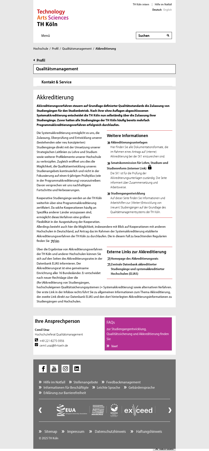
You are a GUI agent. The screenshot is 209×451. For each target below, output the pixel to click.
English (167, 9)
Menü (45, 35)
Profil (55, 48)
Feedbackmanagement (123, 382)
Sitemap (50, 431)
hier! (114, 346)
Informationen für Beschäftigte (66, 387)
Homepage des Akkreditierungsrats (134, 258)
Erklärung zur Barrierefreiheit (65, 392)
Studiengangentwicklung (128, 193)
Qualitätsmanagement (77, 48)
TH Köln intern (141, 4)
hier (56, 241)
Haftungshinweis (148, 431)
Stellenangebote (86, 382)
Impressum (75, 431)
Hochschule (40, 48)
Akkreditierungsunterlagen (129, 142)
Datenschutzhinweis (110, 431)
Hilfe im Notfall (163, 4)
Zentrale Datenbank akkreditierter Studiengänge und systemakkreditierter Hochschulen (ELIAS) (137, 269)
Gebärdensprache (142, 387)
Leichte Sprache (108, 387)
